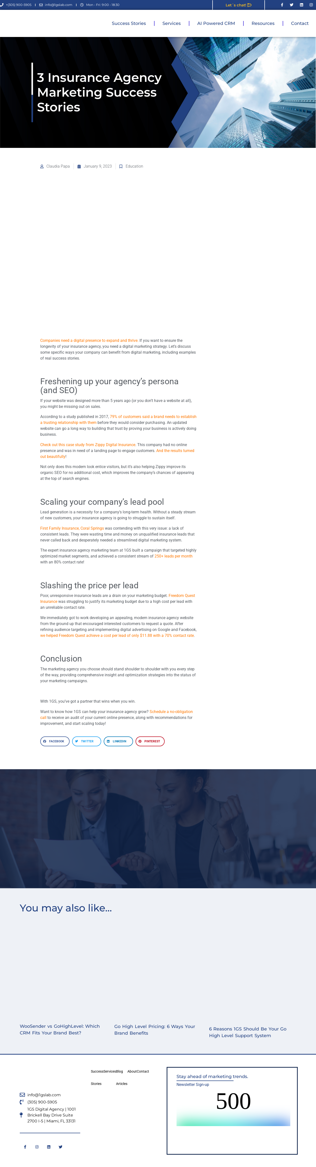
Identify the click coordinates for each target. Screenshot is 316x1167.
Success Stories (129, 23)
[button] (55, 741)
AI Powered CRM (216, 23)
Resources (263, 23)
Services (171, 23)
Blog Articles (121, 1078)
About (132, 1072)
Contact (300, 23)
